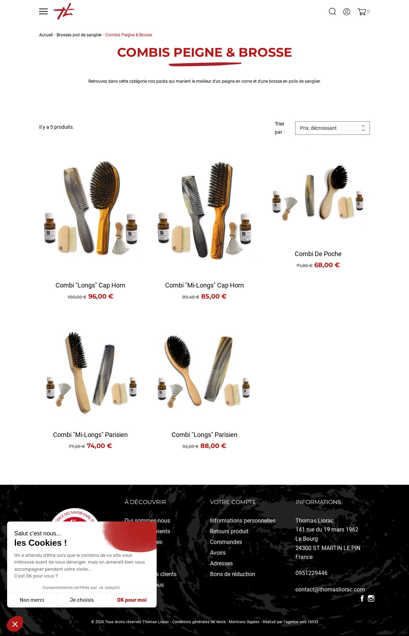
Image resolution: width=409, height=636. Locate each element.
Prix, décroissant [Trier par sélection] (318, 128)
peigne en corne (237, 81)
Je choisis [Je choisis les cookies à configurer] (82, 600)
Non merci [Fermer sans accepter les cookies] (32, 600)
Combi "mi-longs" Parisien (90, 434)
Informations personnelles (243, 520)
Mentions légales (244, 622)
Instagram (371, 598)
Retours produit (229, 531)
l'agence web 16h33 (301, 622)
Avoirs (218, 552)
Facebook (362, 598)
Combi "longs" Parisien (204, 434)
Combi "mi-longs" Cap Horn (204, 285)
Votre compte (233, 502)
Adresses (221, 563)
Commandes (226, 542)
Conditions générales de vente (199, 622)
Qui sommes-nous (147, 520)
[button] (14, 623)
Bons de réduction (232, 574)
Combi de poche (318, 254)
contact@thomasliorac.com (330, 589)
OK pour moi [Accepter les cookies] (132, 600)
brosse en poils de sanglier (294, 81)
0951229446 (311, 573)
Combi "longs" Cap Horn (90, 285)
